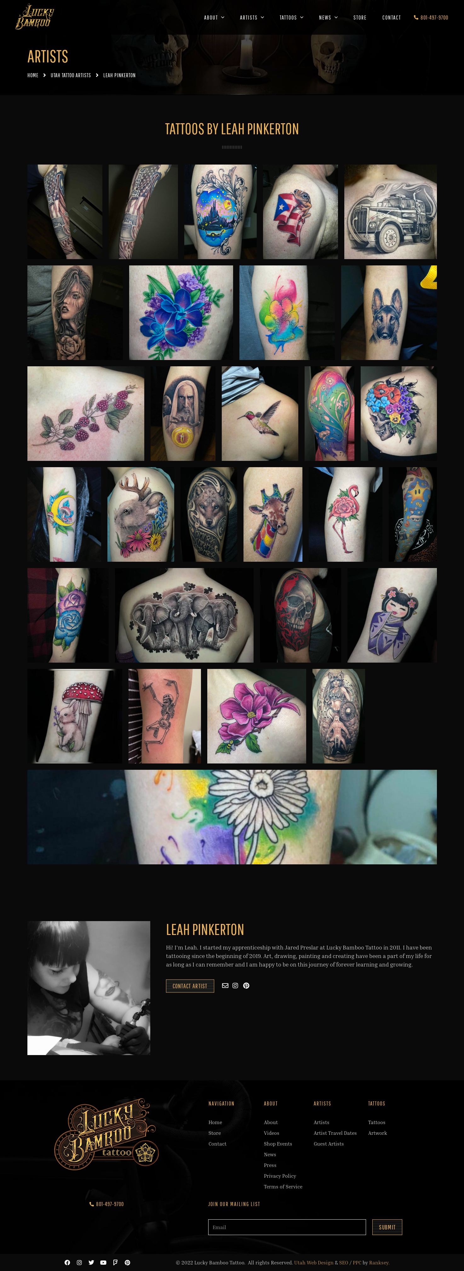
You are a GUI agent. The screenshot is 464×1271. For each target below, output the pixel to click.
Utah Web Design (314, 1262)
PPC (357, 1262)
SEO (343, 1262)
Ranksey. (379, 1262)
